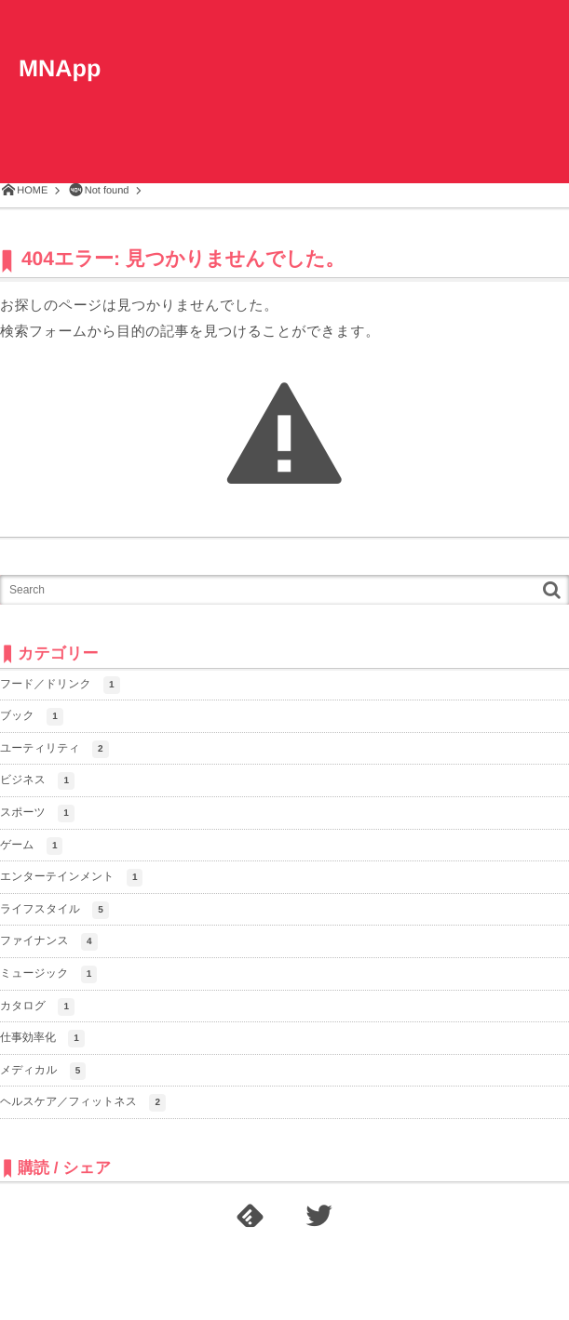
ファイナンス (49, 942)
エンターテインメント (71, 878)
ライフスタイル (54, 910)
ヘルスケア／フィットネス (83, 1103)
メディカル (43, 1071)
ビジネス (37, 781)
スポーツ (37, 813)
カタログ (37, 1007)
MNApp (61, 70)
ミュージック (48, 974)
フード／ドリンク (60, 685)
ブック (31, 717)
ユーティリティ (54, 749)
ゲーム (31, 846)
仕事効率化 (42, 1038)
